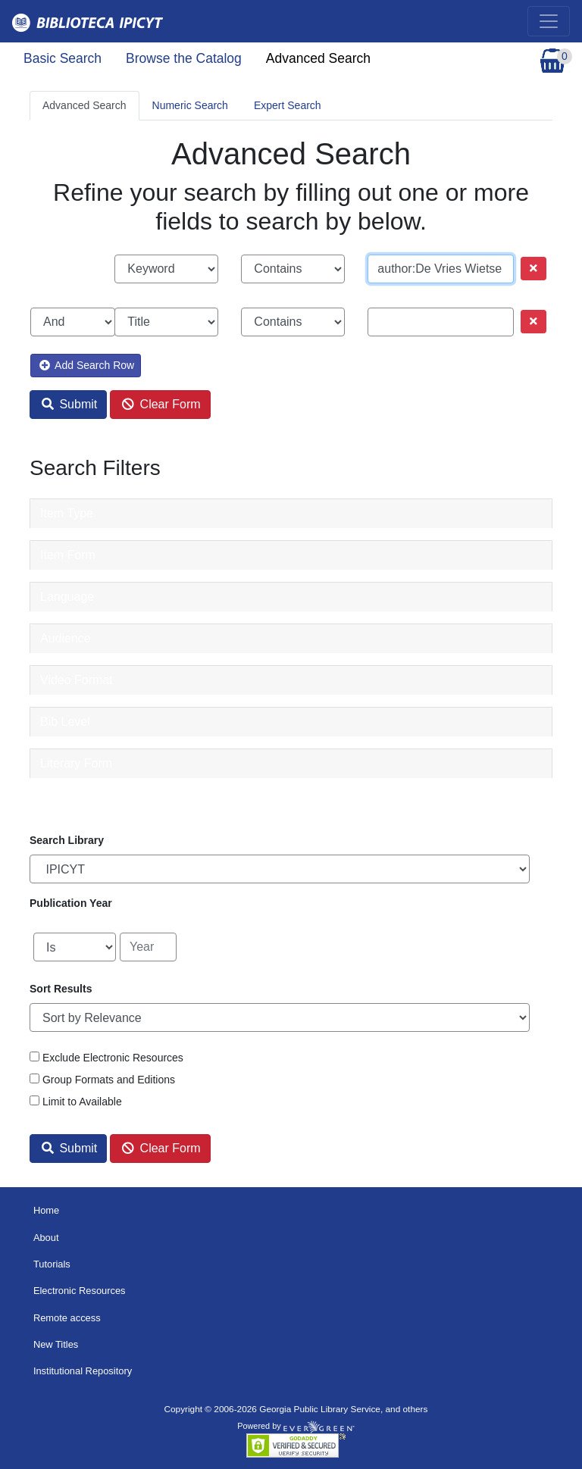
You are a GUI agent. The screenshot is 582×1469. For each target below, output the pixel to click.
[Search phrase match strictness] (293, 269)
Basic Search (62, 58)
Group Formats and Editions (108, 1080)
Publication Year (71, 903)
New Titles (55, 1344)
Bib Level (65, 721)
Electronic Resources (79, 1290)
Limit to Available (82, 1101)
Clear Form (161, 404)
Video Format (76, 680)
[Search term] (441, 269)
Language (67, 596)
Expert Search (287, 105)
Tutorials (51, 1264)
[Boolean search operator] (72, 322)
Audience (65, 638)
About (46, 1237)
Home (46, 1210)
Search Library (67, 840)
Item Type (66, 513)
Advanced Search (318, 58)
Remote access (67, 1318)
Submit (69, 404)
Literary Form (76, 763)
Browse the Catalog (184, 58)
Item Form (67, 555)
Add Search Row (86, 365)
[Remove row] (533, 268)
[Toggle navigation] (548, 21)
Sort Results (61, 989)
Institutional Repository (82, 1371)
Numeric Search (190, 105)
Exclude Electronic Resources (112, 1058)
